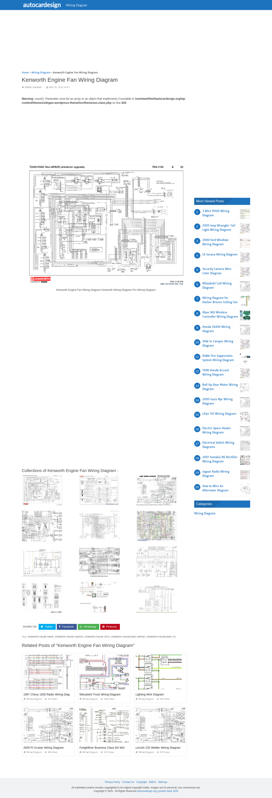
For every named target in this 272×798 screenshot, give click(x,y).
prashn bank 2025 (168, 791)
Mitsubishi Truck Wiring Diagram (99, 694)
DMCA (152, 782)
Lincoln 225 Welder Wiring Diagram (158, 747)
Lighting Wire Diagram (150, 694)
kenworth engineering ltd (161, 637)
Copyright (141, 782)
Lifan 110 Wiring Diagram (219, 414)
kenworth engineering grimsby (128, 637)
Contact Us (128, 782)
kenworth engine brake (41, 637)
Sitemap (162, 782)
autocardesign (43, 4)
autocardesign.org (147, 791)
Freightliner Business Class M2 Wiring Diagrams (110, 747)
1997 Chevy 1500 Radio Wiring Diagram (49, 694)
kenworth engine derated (69, 637)
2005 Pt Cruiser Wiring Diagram (43, 747)
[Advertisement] (136, 41)
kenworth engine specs (97, 637)
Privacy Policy (112, 782)
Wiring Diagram (77, 5)
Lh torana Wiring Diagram (219, 254)
